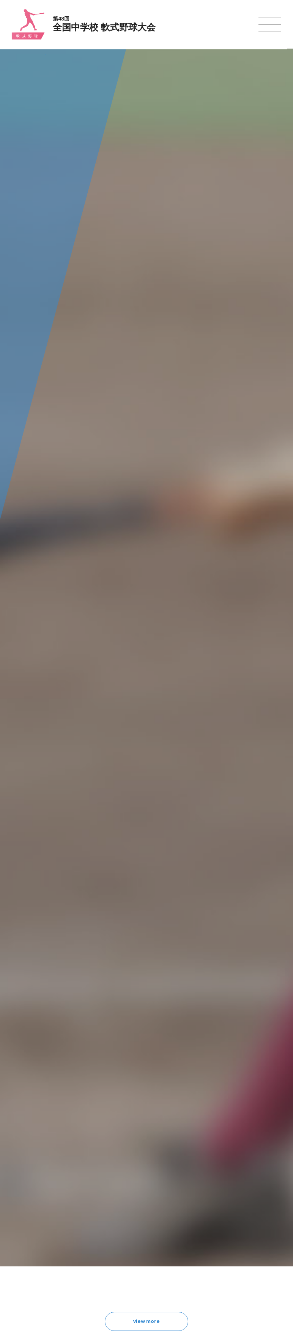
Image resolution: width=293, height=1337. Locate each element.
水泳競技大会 (125, 1218)
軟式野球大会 (125, 1257)
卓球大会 (174, 1238)
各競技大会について (134, 1187)
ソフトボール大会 (183, 1257)
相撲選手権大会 (239, 1218)
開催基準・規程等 (47, 1218)
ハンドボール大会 (130, 1247)
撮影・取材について (49, 1238)
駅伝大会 (232, 1228)
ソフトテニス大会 (183, 1228)
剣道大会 (232, 1208)
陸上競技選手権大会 (132, 1208)
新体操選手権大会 (183, 1208)
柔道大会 (174, 1267)
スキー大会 (234, 1238)
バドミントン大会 (183, 1247)
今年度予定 (40, 1208)
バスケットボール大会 (135, 1228)
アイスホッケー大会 (243, 1257)
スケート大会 (236, 1247)
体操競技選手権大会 (132, 1267)
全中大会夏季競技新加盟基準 (58, 1228)
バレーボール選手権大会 (190, 1218)
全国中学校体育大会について (61, 1187)
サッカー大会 (125, 1238)
